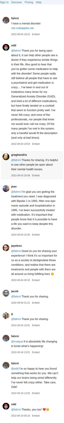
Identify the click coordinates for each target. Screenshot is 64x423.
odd (13, 45)
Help (38, 2)
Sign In (4, 2)
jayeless (16, 245)
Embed (35, 34)
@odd (14, 368)
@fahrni (16, 50)
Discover (16, 2)
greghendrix (19, 154)
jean (14, 186)
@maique (17, 341)
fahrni (15, 18)
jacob (14, 291)
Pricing (29, 2)
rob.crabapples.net (22, 28)
